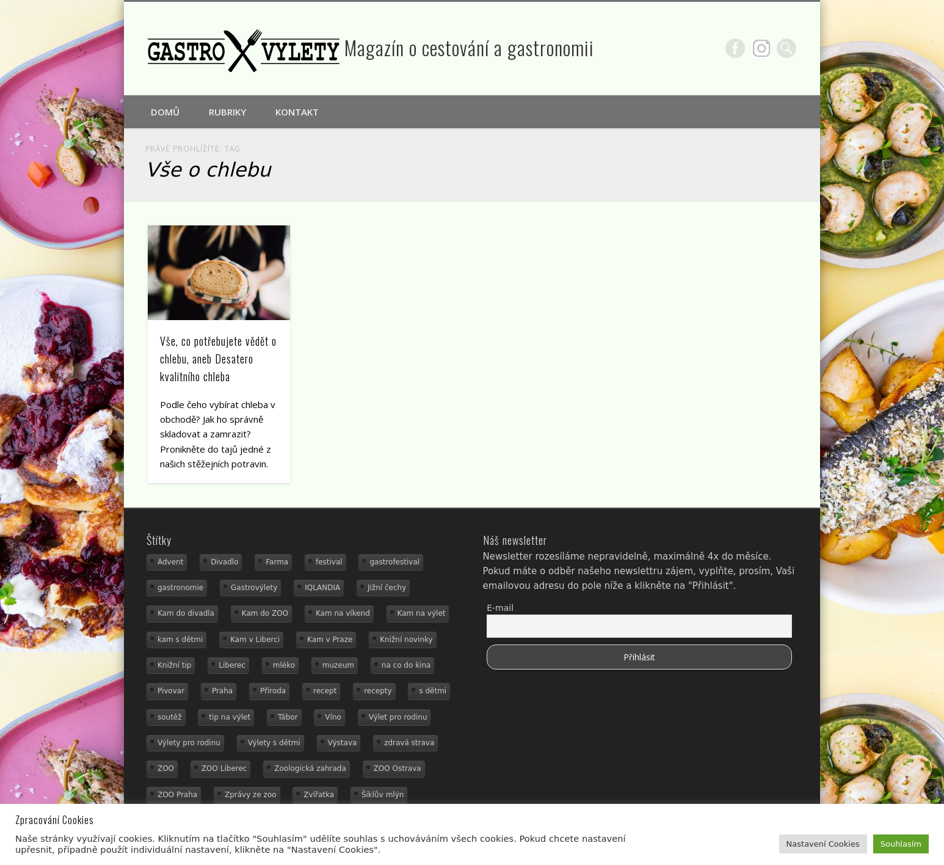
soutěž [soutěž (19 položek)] (170, 717)
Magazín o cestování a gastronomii (469, 47)
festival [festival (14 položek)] (329, 562)
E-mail (500, 608)
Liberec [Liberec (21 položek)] (232, 665)
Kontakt (297, 112)
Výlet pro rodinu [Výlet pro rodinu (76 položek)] (398, 717)
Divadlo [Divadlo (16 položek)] (224, 562)
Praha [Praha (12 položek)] (222, 691)
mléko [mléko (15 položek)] (284, 665)
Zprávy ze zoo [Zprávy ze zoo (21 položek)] (251, 794)
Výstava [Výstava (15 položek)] (342, 743)
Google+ (761, 48)
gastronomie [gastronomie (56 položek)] (180, 587)
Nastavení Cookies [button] (823, 844)
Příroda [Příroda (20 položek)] (273, 691)
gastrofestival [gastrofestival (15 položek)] (394, 562)
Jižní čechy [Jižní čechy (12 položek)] (387, 587)
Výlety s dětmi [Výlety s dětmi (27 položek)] (274, 743)
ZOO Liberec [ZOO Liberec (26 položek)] (224, 768)
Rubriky (227, 112)
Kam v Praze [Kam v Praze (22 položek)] (329, 639)
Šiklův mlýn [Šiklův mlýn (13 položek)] (382, 794)
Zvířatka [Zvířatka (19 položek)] (318, 794)
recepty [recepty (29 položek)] (377, 691)
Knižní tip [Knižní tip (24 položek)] (175, 665)
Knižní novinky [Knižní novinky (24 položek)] (406, 639)
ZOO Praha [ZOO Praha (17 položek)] (177, 794)
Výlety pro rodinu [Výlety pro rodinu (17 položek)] (189, 743)
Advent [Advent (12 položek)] (170, 562)
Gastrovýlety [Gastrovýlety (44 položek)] (254, 587)
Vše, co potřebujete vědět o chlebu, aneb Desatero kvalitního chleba (218, 358)
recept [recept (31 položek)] (324, 691)
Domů (165, 112)
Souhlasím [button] (900, 844)
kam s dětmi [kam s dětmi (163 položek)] (180, 639)
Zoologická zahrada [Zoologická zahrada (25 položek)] (310, 768)
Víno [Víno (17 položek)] (333, 717)
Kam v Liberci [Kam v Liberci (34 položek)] (255, 639)
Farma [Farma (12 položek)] (277, 562)
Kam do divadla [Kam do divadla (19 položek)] (186, 613)
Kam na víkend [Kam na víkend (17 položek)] (343, 613)
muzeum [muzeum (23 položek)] (338, 665)
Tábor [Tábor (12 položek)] (288, 717)
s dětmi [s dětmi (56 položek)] (432, 691)
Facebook (735, 48)
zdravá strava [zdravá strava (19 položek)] (409, 743)
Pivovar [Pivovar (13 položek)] (171, 691)
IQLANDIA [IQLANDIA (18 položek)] (322, 587)
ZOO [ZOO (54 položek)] (166, 768)
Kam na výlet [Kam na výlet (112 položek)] (422, 613)
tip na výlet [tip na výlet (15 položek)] (229, 717)
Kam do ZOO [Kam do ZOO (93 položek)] (265, 613)
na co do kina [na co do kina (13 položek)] (406, 665)
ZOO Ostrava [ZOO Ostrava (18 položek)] (397, 768)
